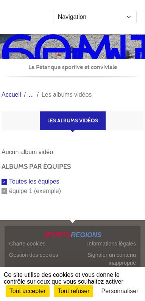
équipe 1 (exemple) (35, 191)
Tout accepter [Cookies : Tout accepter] (27, 291)
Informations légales (111, 244)
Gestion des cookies (33, 255)
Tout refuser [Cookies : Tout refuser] (73, 291)
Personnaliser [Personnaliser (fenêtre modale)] (120, 291)
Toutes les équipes (34, 181)
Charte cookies (27, 244)
